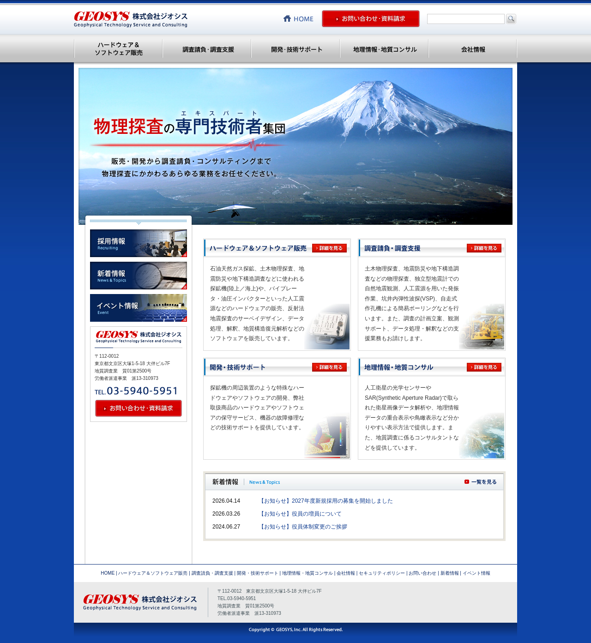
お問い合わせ (422, 573)
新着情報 (449, 573)
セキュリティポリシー (382, 573)
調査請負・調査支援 (207, 48)
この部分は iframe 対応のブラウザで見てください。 (354, 515)
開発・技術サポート (295, 48)
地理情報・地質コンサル (384, 48)
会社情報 (472, 48)
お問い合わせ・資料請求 (370, 19)
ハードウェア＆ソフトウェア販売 (118, 48)
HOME (108, 573)
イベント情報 (476, 573)
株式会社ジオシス (130, 20)
